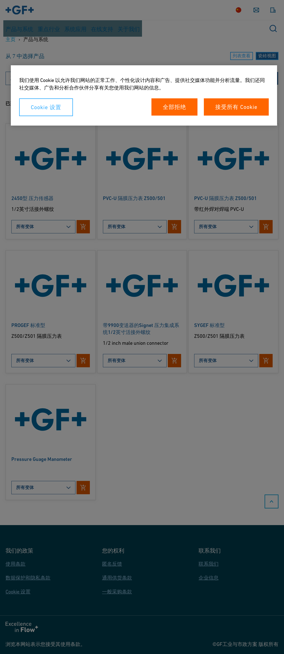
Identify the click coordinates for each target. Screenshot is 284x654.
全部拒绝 (174, 107)
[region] (144, 95)
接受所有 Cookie (236, 107)
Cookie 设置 (46, 107)
